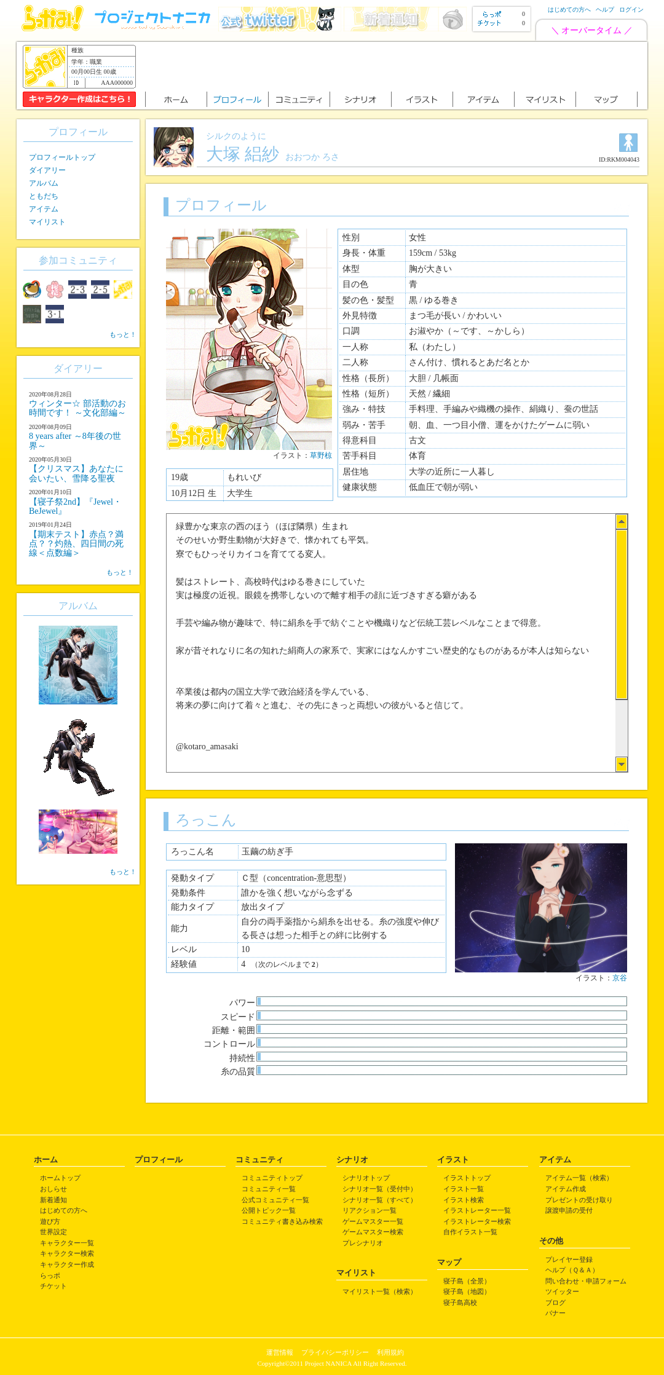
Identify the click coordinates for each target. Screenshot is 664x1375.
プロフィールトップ (62, 157)
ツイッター (562, 1291)
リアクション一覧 (369, 1210)
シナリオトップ (366, 1177)
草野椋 (321, 455)
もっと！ (122, 334)
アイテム (43, 209)
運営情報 (279, 1352)
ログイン (631, 9)
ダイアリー (47, 170)
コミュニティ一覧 (269, 1188)
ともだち (43, 196)
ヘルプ (605, 9)
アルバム (43, 183)
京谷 (619, 978)
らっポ (50, 1275)
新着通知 (53, 1200)
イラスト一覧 (463, 1188)
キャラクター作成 (67, 1264)
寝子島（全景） (467, 1281)
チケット (53, 1286)
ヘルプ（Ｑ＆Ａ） (572, 1270)
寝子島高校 (460, 1302)
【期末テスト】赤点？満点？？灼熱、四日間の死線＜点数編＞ (76, 544)
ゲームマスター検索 (372, 1231)
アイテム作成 (565, 1188)
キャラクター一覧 (67, 1243)
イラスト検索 (463, 1200)
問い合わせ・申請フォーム (585, 1281)
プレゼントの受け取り (579, 1200)
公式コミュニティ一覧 (275, 1200)
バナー (555, 1313)
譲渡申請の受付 (569, 1210)
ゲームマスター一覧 (372, 1221)
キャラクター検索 (67, 1253)
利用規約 (390, 1352)
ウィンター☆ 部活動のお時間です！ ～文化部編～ (77, 408)
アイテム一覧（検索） (579, 1177)
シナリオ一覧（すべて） (379, 1200)
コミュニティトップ (272, 1177)
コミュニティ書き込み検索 (282, 1221)
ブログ (555, 1302)
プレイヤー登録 (569, 1259)
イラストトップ (467, 1177)
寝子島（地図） (467, 1291)
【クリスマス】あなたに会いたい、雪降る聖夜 (76, 473)
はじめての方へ (569, 9)
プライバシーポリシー (335, 1352)
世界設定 (53, 1231)
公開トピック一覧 (269, 1210)
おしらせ (53, 1188)
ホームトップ (60, 1177)
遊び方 (50, 1221)
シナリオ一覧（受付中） (379, 1188)
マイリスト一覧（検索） (379, 1291)
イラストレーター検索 (477, 1221)
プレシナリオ (362, 1243)
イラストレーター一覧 (477, 1210)
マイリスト (47, 222)
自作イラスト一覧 (470, 1231)
